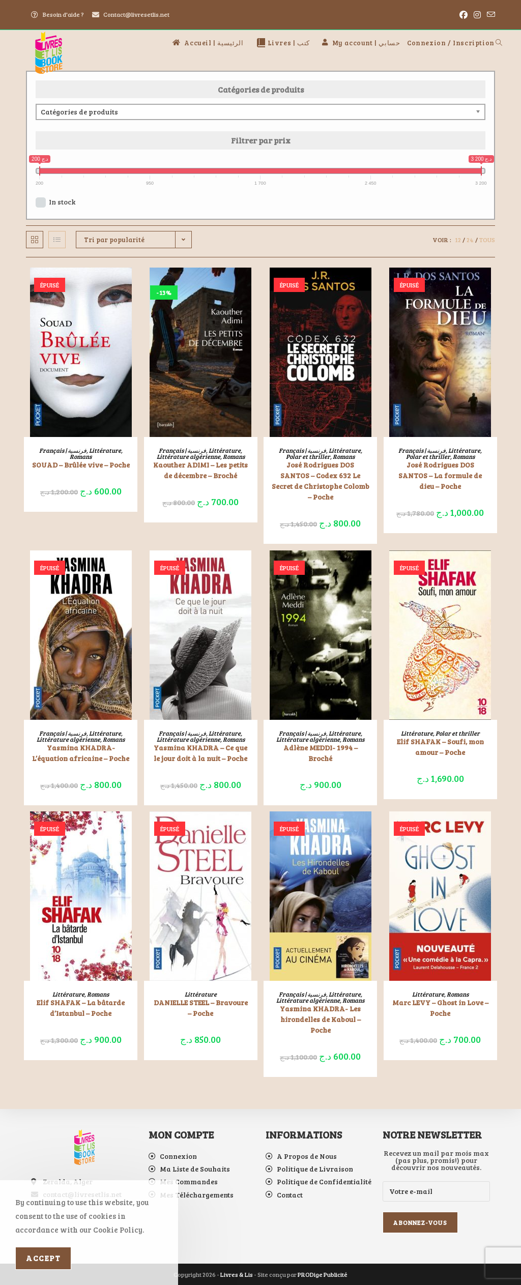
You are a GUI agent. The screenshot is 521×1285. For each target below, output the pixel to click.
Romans (81, 456)
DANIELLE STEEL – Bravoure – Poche (201, 1008)
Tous (487, 240)
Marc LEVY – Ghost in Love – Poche (440, 1008)
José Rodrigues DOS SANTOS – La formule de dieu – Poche (440, 475)
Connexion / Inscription (451, 42)
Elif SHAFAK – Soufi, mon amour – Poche (440, 747)
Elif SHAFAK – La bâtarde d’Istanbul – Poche (81, 1008)
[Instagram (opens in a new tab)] (477, 15)
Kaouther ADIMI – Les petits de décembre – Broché (200, 470)
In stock (62, 202)
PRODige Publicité (323, 1274)
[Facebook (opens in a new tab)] (463, 15)
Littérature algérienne (188, 456)
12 (458, 240)
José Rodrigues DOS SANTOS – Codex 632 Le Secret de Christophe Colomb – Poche (320, 481)
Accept (43, 1258)
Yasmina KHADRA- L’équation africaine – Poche (80, 753)
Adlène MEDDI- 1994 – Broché (320, 753)
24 (470, 240)
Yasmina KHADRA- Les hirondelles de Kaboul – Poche (320, 1019)
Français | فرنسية (62, 450)
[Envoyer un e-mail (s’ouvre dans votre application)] (489, 15)
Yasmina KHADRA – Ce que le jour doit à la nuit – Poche (200, 753)
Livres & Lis (236, 1274)
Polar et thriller (308, 456)
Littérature (105, 450)
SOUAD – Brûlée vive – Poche (81, 465)
